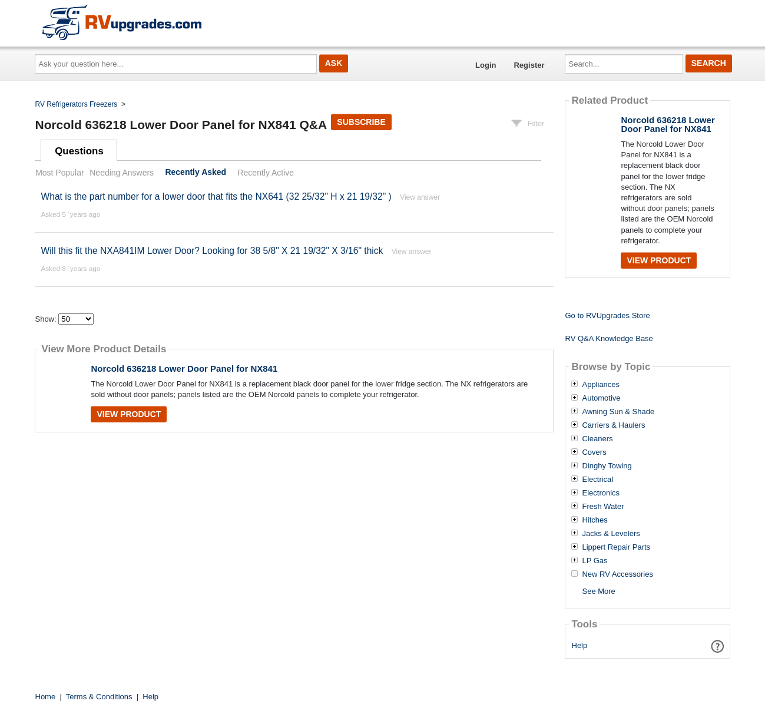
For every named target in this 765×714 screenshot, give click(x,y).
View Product (129, 414)
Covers (594, 452)
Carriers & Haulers (613, 425)
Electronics (601, 493)
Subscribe (361, 122)
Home (45, 696)
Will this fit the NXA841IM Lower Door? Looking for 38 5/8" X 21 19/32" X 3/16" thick (212, 251)
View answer (420, 197)
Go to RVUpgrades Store (607, 315)
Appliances (601, 385)
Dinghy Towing (606, 466)
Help (580, 645)
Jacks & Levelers (611, 534)
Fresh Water (603, 507)
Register (529, 65)
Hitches (594, 520)
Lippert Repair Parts (616, 547)
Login (485, 65)
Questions (79, 151)
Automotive (601, 398)
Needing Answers (122, 172)
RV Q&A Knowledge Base (609, 338)
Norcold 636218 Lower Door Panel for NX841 (184, 368)
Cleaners (597, 439)
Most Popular (59, 172)
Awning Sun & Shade (618, 412)
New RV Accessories (617, 574)
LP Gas (594, 561)
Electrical (597, 479)
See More (598, 591)
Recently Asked (195, 172)
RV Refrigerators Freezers (76, 104)
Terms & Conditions (99, 696)
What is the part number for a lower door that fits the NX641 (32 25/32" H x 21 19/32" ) (216, 196)
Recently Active (265, 172)
